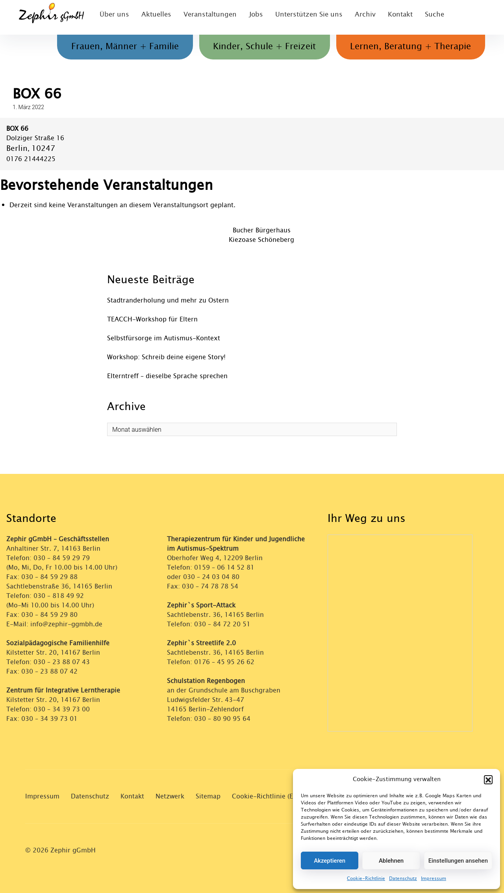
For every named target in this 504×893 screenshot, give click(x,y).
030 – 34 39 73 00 (61, 709)
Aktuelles (154, 17)
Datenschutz (403, 878)
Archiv (356, 17)
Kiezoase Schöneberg (261, 240)
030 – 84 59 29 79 (61, 558)
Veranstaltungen (205, 17)
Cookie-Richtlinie (366, 878)
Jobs (250, 17)
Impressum (433, 878)
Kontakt (391, 17)
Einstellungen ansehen (458, 860)
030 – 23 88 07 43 (61, 662)
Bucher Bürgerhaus (262, 230)
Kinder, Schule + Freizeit (257, 47)
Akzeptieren (329, 860)
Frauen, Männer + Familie (112, 47)
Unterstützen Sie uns (301, 17)
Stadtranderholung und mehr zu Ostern (168, 300)
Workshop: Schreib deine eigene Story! (166, 357)
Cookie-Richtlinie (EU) (265, 796)
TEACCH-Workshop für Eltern (152, 319)
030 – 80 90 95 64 (222, 719)
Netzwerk (170, 796)
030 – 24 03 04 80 (212, 577)
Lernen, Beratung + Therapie (408, 47)
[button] (488, 779)
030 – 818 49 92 (58, 596)
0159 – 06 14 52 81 (224, 567)
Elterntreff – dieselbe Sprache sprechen (167, 376)
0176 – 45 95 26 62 (224, 662)
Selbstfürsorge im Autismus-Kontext (163, 338)
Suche (427, 17)
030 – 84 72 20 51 (222, 624)
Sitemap (208, 796)
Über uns (112, 17)
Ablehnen (391, 860)
